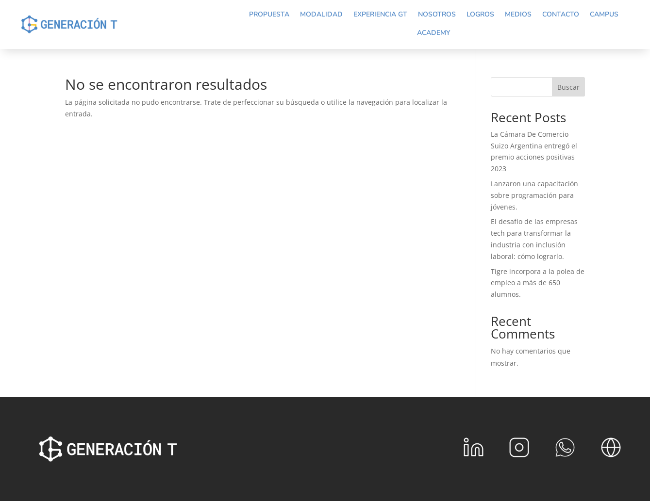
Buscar (568, 87)
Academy (433, 32)
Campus (604, 14)
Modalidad (321, 14)
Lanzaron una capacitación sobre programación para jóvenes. (534, 195)
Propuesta (269, 14)
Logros (480, 14)
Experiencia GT (380, 14)
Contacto (560, 14)
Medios (518, 14)
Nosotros (437, 14)
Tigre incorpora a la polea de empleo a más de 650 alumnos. (537, 283)
